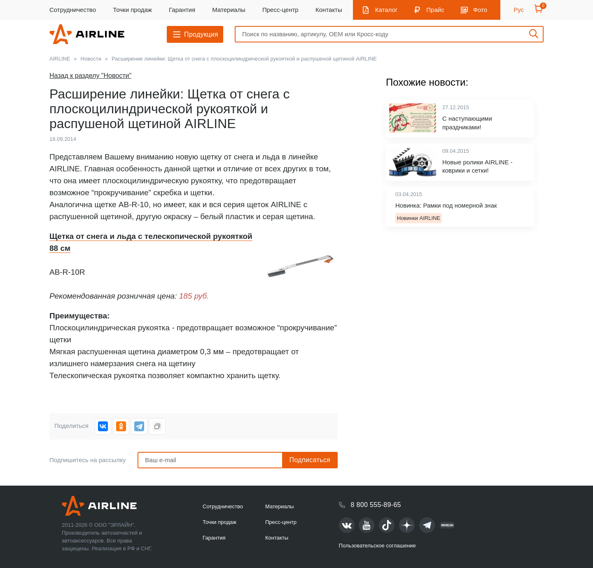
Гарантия (182, 9)
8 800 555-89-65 (376, 504)
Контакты (328, 9)
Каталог (386, 9)
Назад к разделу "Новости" (90, 75)
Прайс (435, 9)
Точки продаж (132, 9)
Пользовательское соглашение (377, 545)
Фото (480, 9)
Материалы (228, 9)
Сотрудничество (72, 9)
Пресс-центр (280, 9)
